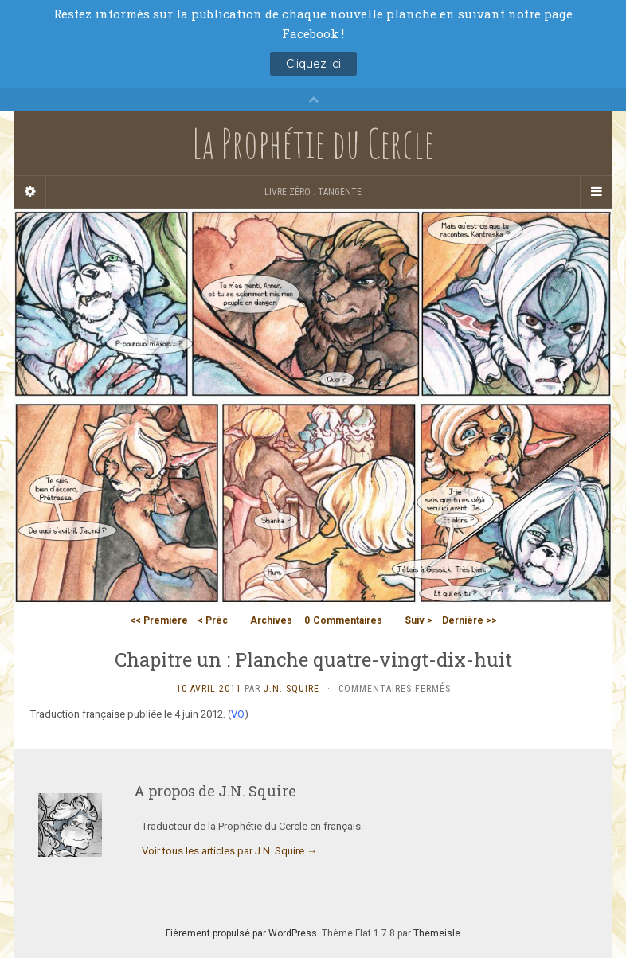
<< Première (159, 620)
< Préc (213, 620)
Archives (271, 620)
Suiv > (418, 620)
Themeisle (436, 933)
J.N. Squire (291, 688)
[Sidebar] (30, 192)
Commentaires (343, 620)
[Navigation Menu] (596, 192)
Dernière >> (469, 620)
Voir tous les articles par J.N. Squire (229, 851)
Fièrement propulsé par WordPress (241, 933)
